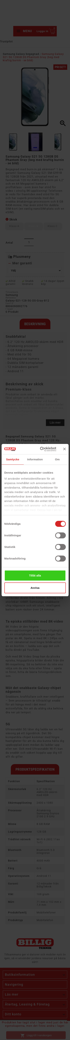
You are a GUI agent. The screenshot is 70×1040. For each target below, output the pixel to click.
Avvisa (35, 587)
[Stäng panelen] (64, 449)
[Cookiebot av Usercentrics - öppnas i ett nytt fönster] (41, 449)
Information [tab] (35, 459)
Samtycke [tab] (12, 459)
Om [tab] (57, 459)
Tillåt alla (35, 575)
